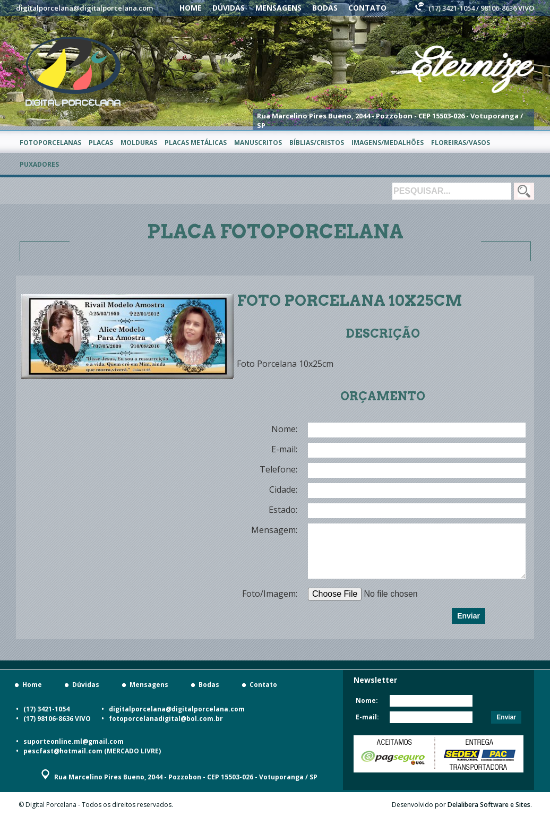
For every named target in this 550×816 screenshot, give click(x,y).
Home (190, 8)
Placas (101, 142)
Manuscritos (258, 142)
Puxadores (39, 164)
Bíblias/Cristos (316, 142)
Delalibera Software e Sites (489, 804)
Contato (367, 8)
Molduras (139, 142)
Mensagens (278, 8)
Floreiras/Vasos (460, 142)
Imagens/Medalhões (387, 142)
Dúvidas (228, 8)
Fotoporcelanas (50, 142)
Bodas (325, 8)
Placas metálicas (196, 142)
